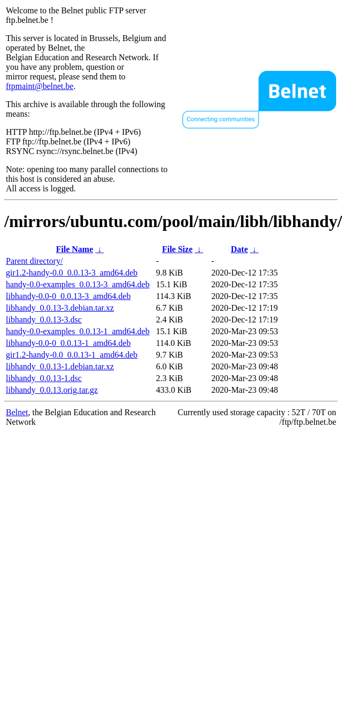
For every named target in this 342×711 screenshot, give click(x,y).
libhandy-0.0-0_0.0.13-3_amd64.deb (68, 296)
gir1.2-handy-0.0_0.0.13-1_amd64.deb (72, 354)
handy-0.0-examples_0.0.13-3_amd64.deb (77, 284)
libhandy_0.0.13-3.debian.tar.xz (60, 307)
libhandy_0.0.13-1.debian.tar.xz (60, 366)
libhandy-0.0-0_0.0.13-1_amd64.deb (68, 343)
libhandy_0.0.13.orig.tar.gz (52, 389)
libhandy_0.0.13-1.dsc (44, 378)
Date (239, 249)
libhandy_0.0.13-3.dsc (44, 319)
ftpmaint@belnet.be (39, 86)
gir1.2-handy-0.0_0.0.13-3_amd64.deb (72, 272)
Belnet (17, 412)
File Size (177, 249)
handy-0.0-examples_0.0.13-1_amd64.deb (77, 331)
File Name (74, 249)
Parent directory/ (34, 260)
